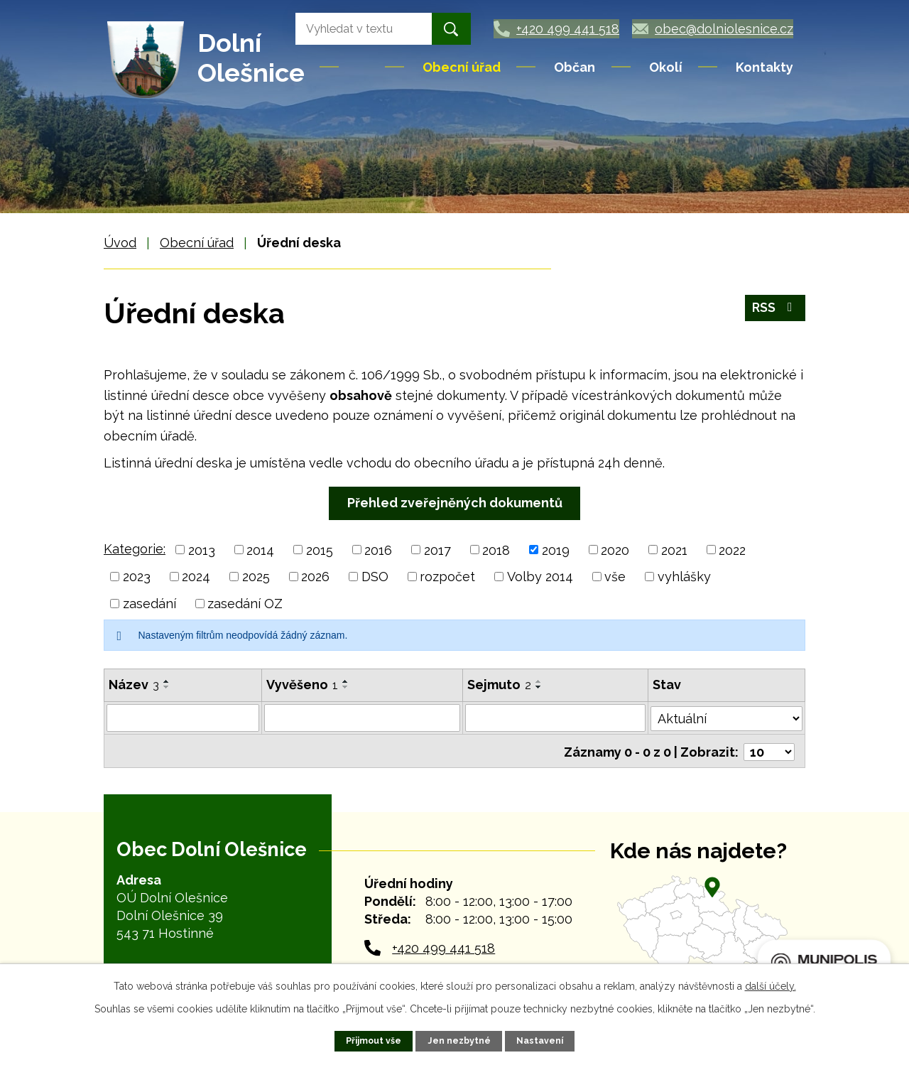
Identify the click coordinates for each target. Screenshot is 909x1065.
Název (134, 684)
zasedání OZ (245, 603)
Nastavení (539, 1040)
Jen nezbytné (459, 1040)
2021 (674, 549)
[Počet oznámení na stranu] (769, 749)
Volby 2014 (540, 576)
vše (615, 576)
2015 (319, 549)
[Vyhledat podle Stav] (726, 716)
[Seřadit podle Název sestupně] (167, 687)
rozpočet (447, 576)
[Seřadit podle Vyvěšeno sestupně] (346, 687)
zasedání (149, 603)
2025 (256, 576)
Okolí (665, 67)
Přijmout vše (374, 1040)
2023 (137, 576)
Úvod (363, 66)
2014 (260, 549)
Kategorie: (134, 548)
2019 (556, 549)
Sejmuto (500, 684)
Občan (574, 67)
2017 (437, 549)
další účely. (770, 986)
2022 (732, 549)
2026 (315, 576)
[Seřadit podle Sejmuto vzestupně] (540, 681)
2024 (196, 576)
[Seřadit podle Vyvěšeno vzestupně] (346, 681)
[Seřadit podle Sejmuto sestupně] (540, 687)
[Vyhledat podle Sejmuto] (556, 717)
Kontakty (764, 67)
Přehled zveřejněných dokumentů (454, 502)
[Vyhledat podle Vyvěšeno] (362, 717)
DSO (374, 576)
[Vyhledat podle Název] (183, 717)
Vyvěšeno (302, 684)
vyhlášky (684, 576)
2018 (496, 549)
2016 (378, 549)
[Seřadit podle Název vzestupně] (167, 681)
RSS (775, 308)
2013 (201, 549)
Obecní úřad (462, 67)
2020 (615, 549)
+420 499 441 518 (443, 945)
